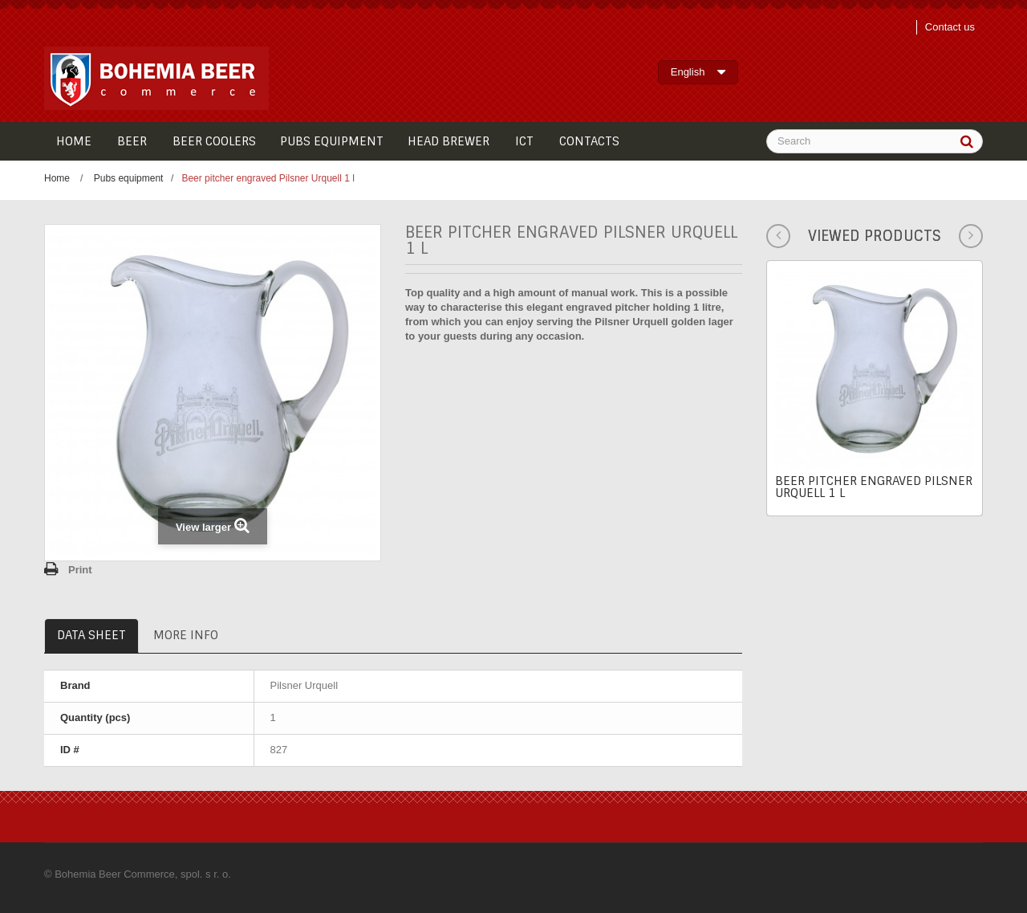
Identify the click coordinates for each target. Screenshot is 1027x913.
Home (57, 178)
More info (185, 635)
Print (80, 570)
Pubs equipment (129, 178)
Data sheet (91, 635)
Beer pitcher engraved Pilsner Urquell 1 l (873, 487)
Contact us (950, 27)
